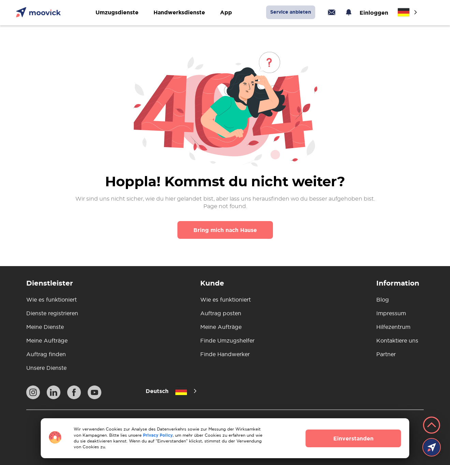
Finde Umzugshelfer (227, 340)
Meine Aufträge (47, 340)
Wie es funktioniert (51, 299)
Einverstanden (353, 438)
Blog (382, 299)
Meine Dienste (45, 327)
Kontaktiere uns (397, 340)
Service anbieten (290, 12)
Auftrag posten (220, 313)
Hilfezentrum (393, 327)
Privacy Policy (158, 435)
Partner (386, 354)
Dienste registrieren (52, 313)
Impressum (391, 313)
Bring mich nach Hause (225, 230)
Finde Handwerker (225, 354)
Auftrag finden (46, 354)
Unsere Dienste (46, 368)
